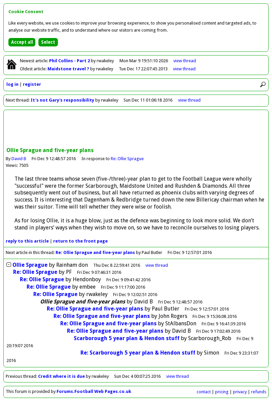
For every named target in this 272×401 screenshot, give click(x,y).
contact (204, 391)
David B (18, 158)
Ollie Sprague (29, 265)
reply (27, 241)
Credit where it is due (61, 376)
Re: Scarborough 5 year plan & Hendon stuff (137, 353)
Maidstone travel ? (68, 68)
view (184, 60)
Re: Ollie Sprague (127, 158)
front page (80, 241)
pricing (222, 391)
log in (12, 84)
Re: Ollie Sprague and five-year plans (95, 252)
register (32, 84)
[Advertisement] (136, 129)
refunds (258, 391)
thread (156, 265)
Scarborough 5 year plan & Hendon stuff (126, 338)
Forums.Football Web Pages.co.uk (94, 391)
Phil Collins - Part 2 (70, 60)
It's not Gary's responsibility (62, 100)
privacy (240, 391)
